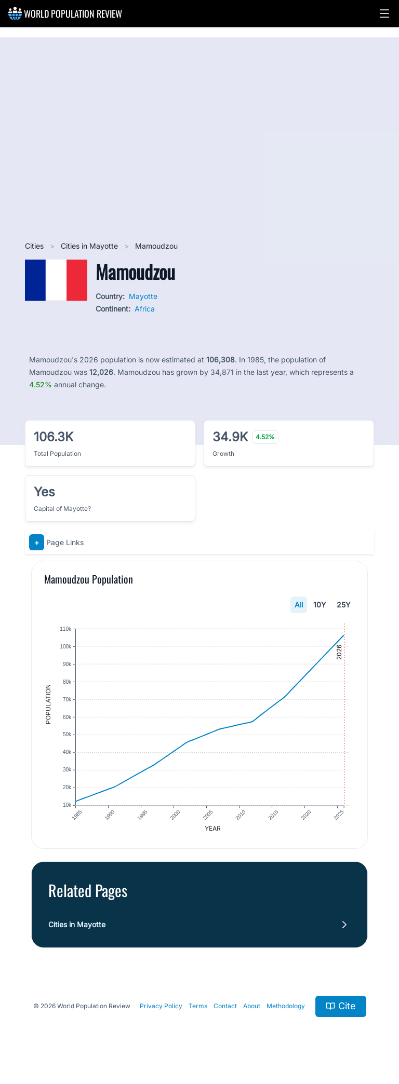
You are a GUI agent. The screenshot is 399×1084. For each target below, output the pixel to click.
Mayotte (143, 296)
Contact (225, 1006)
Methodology (286, 1006)
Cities (35, 245)
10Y (319, 604)
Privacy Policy (161, 1006)
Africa (145, 308)
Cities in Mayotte (90, 245)
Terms (198, 1006)
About (251, 1006)
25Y (344, 604)
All (299, 604)
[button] (384, 13)
